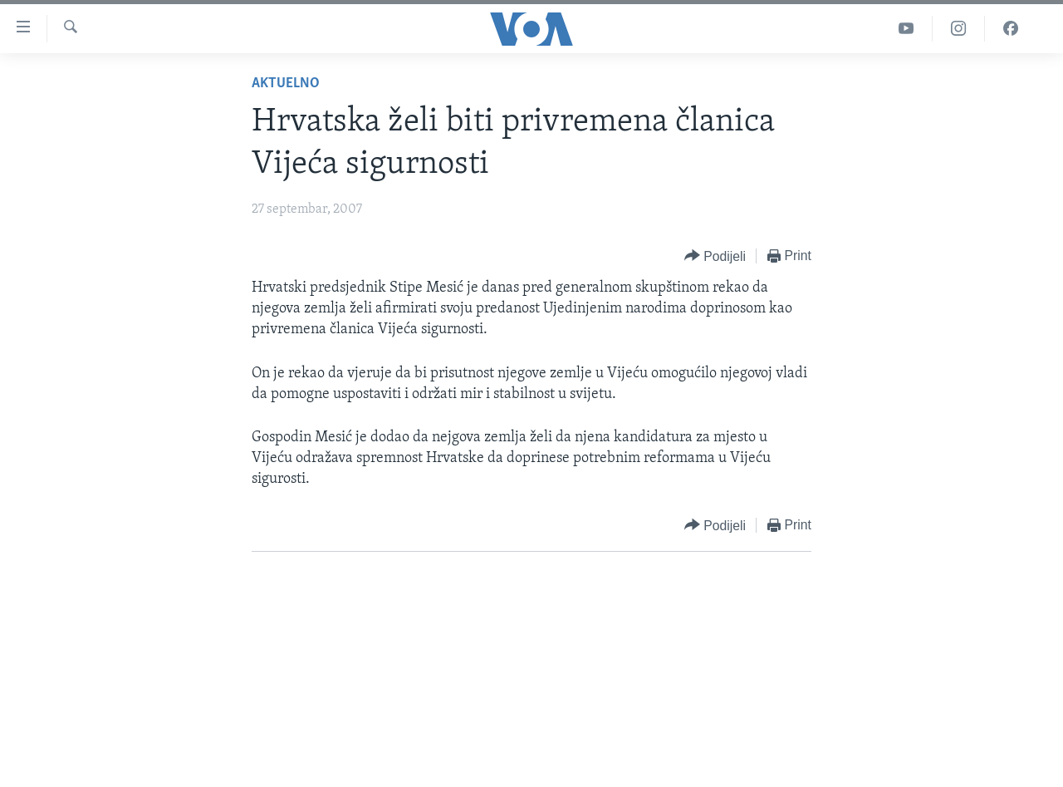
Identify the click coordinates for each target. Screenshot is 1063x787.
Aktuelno (286, 83)
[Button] (715, 256)
